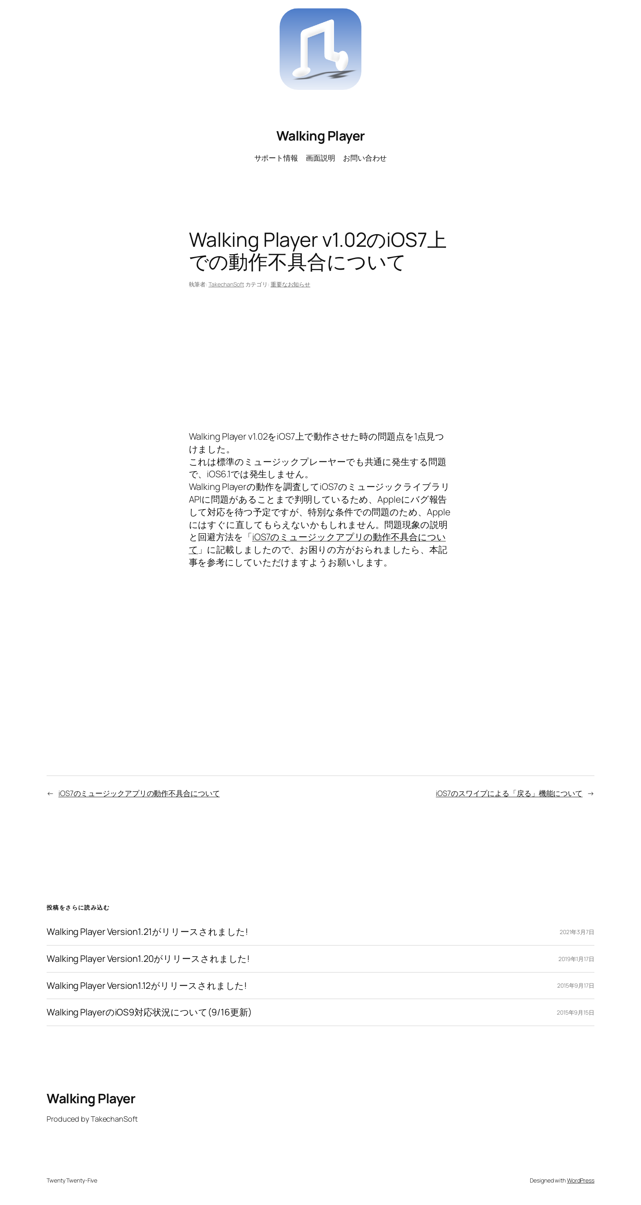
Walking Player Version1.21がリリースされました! (147, 932)
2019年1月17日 (576, 959)
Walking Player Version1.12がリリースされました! (147, 986)
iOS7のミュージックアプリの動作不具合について (139, 793)
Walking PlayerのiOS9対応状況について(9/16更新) (149, 1012)
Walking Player (320, 136)
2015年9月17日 (575, 985)
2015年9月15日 (575, 1012)
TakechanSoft (226, 284)
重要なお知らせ (290, 284)
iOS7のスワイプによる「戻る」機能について (509, 793)
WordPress (580, 1180)
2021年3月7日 (577, 932)
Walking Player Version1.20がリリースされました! (148, 959)
